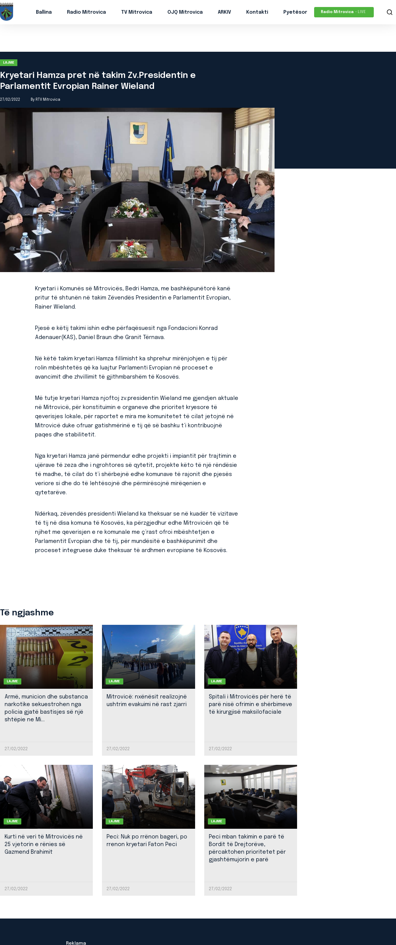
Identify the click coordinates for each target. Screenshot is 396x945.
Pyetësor (295, 12)
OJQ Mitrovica (185, 12)
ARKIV (224, 12)
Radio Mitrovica (86, 12)
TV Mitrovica (136, 12)
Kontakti (257, 12)
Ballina (44, 12)
